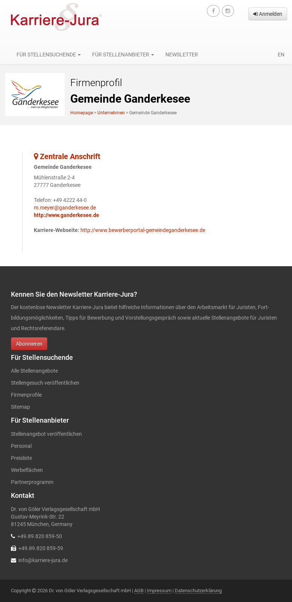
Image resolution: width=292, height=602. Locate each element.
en (281, 55)
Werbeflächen (27, 470)
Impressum (159, 590)
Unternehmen (111, 112)
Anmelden (267, 14)
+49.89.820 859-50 (39, 536)
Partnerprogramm (32, 482)
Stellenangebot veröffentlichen (46, 434)
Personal (21, 446)
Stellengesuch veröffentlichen (45, 383)
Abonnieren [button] (29, 344)
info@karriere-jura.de (43, 560)
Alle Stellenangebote (34, 371)
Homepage (81, 112)
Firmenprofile (26, 395)
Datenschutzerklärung (198, 590)
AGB (139, 590)
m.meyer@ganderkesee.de (65, 208)
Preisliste (21, 458)
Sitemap (20, 407)
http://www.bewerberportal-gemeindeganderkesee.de (142, 230)
